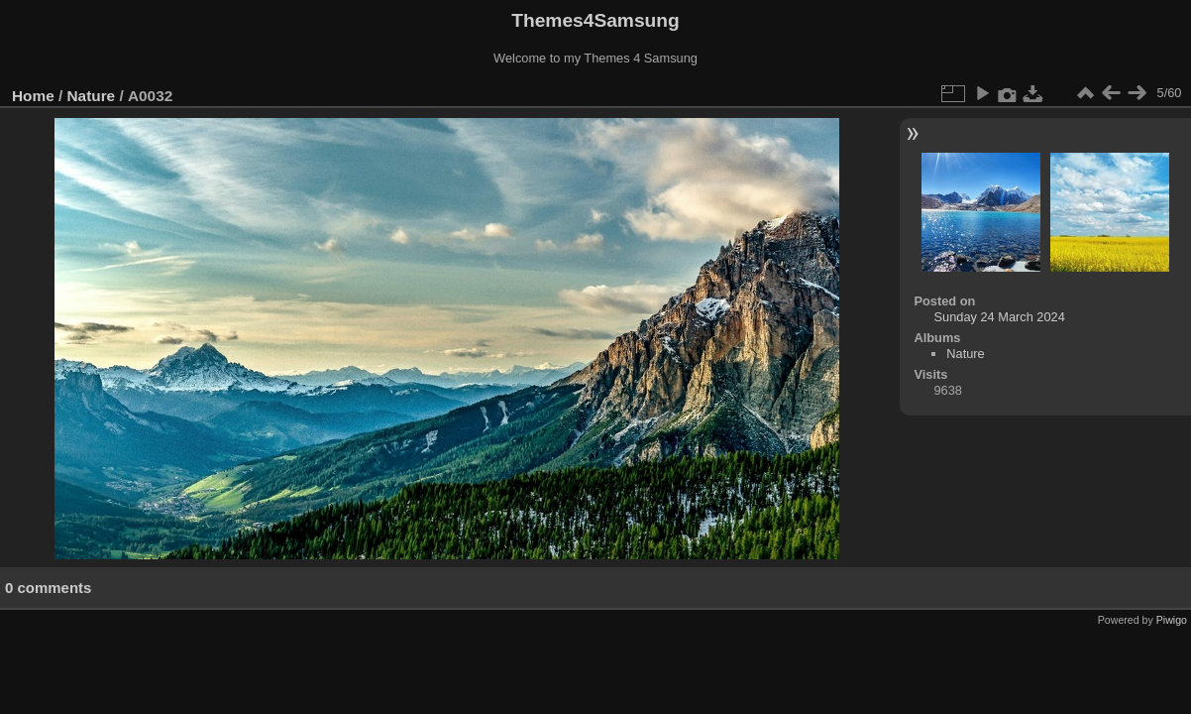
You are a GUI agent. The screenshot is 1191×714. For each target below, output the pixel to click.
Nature (91, 95)
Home (33, 95)
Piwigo (1171, 620)
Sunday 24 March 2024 (999, 316)
